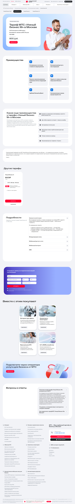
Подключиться (60, 436)
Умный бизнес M (17, 11)
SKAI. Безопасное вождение (34, 464)
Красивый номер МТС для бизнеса (12, 464)
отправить (16, 286)
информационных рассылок (10, 499)
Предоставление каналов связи (12, 491)
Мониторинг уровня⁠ (32, 451)
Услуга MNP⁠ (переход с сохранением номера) (13, 475)
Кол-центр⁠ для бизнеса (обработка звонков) (10, 452)
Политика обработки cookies (62, 499)
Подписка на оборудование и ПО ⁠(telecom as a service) (12, 459)
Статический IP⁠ (8, 441)
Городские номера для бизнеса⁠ (12, 462)
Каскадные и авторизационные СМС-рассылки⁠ (35, 441)
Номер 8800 (7, 482)
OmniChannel (31, 433)
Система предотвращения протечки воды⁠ (33, 454)
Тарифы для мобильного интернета (12, 431)
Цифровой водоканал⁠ (32, 485)
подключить (10, 371)
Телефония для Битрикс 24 (11, 456)
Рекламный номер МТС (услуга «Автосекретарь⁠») (11, 489)
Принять (48, 501)
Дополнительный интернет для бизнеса (13, 433)
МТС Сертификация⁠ (32, 468)
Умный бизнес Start (7, 11)
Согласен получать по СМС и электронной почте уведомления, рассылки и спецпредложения (20, 290)
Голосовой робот (31, 427)
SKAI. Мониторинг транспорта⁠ (34, 458)
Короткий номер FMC (9, 484)
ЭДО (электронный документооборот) (36, 475)
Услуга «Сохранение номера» (11, 479)
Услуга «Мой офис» (32, 477)
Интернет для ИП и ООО (10, 435)
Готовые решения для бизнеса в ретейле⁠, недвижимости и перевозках (36, 482)
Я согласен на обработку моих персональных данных (16, 288)
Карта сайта (52, 455)
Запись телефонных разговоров (12, 493)
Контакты (51, 450)
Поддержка (51, 452)
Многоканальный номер (10, 449)
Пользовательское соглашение (50, 499)
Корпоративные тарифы (10, 477)
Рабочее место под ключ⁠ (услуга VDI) (36, 479)
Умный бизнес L (26, 11)
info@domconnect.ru (13, 502)
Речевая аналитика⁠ (32, 447)
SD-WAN (6, 439)
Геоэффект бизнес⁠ (32, 466)
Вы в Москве (18, 1)
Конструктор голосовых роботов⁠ (35, 429)
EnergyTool (30, 456)
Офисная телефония (9, 447)
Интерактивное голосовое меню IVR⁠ (36, 438)
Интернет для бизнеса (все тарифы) (13, 429)
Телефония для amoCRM (10, 454)
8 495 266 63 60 (55, 1)
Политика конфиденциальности (40, 499)
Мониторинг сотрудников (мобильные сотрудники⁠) (13, 496)
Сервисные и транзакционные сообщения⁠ (34, 436)
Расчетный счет (31, 473)
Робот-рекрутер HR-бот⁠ (33, 431)
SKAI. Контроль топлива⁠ (33, 460)
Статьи (50, 454)
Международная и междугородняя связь (14, 481)
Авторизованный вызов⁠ (10, 466)
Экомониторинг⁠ (31, 449)
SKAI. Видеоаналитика (33, 462)
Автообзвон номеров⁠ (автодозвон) (12, 486)
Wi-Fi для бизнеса (8, 427)
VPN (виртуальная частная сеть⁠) (12, 437)
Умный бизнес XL (36, 11)
